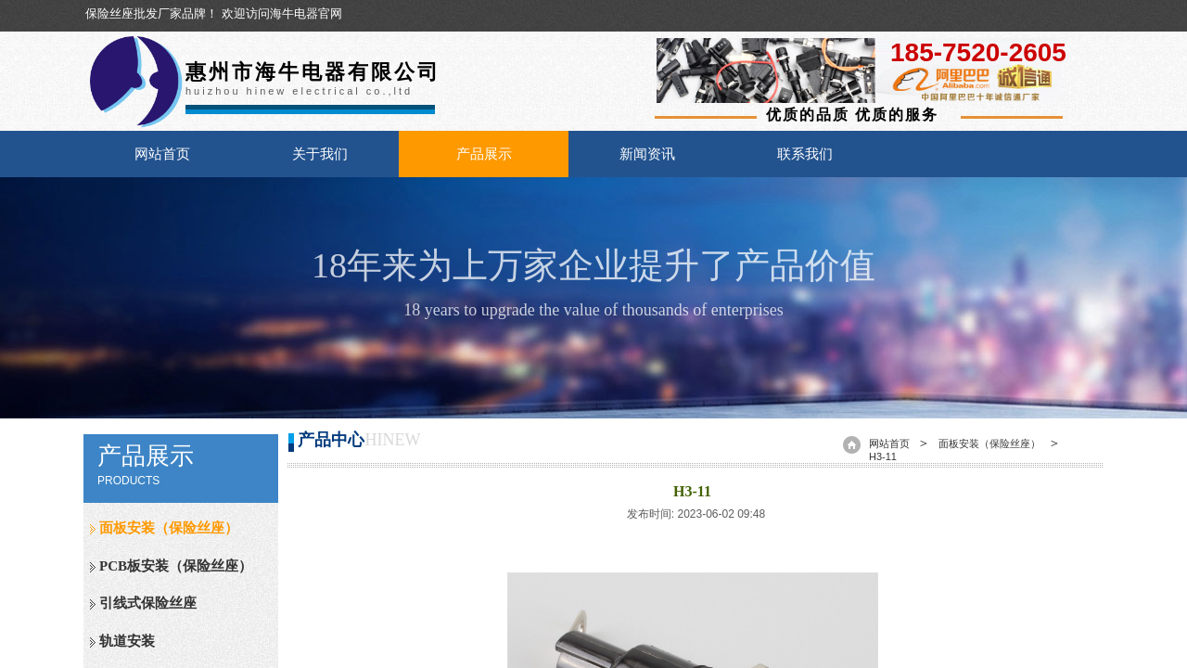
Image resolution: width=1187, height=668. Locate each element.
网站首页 (162, 154)
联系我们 (805, 154)
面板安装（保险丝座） (168, 527)
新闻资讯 (647, 154)
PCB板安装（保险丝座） (175, 566)
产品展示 (484, 154)
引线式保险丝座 (148, 603)
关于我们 (320, 154)
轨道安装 (127, 641)
